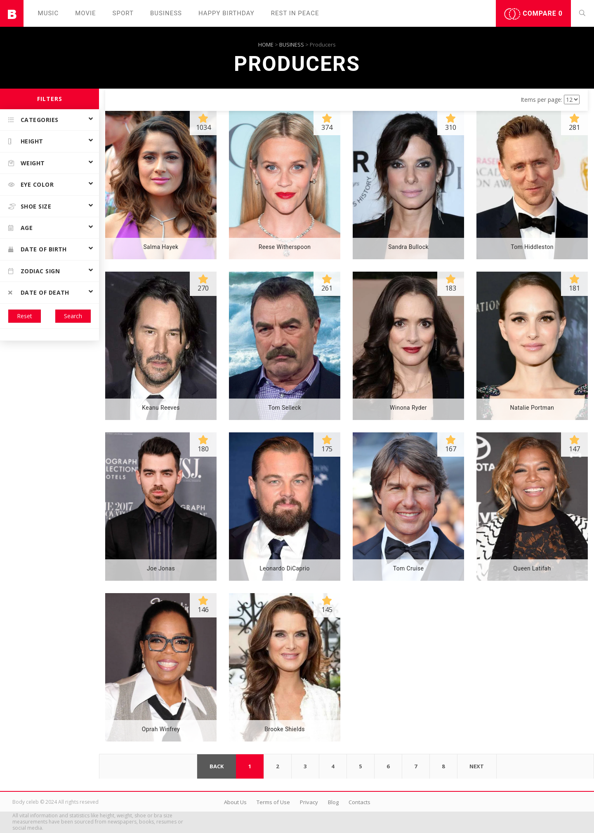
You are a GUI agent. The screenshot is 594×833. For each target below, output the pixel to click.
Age (20, 228)
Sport (123, 13)
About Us (235, 802)
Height (25, 141)
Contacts (359, 802)
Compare (533, 14)
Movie (85, 13)
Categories (33, 120)
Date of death (38, 292)
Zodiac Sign (34, 271)
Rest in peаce (295, 13)
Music (48, 13)
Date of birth (37, 249)
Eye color (31, 184)
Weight (26, 163)
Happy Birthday (226, 13)
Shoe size (29, 206)
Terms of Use (273, 802)
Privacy (309, 802)
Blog (333, 802)
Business (166, 13)
